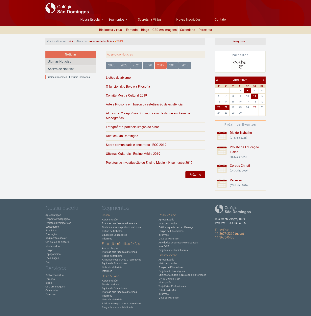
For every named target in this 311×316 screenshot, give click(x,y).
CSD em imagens (165, 30)
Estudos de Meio (167, 290)
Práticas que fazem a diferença (119, 223)
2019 (160, 65)
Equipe (49, 250)
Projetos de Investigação (172, 271)
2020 (148, 65)
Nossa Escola (90, 19)
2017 (185, 65)
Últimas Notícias (59, 61)
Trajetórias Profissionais (172, 286)
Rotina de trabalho (112, 231)
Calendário (187, 30)
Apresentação (53, 215)
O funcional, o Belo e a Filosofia (128, 86)
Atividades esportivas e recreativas (121, 259)
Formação (51, 234)
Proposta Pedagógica (57, 218)
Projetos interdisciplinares (173, 250)
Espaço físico (53, 254)
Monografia (164, 282)
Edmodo (132, 30)
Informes (107, 238)
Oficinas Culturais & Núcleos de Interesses (182, 274)
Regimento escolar (55, 238)
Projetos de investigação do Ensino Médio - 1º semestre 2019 (149, 163)
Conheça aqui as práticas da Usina (121, 227)
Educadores (52, 226)
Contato (220, 19)
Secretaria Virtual (150, 19)
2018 (173, 65)
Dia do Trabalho (241, 133)
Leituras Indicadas (79, 77)
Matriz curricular (111, 284)
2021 (136, 65)
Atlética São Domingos (122, 136)
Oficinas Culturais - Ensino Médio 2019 (133, 154)
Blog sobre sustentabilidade (117, 307)
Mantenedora (52, 246)
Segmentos (116, 19)
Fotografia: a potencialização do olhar (132, 127)
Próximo (195, 174)
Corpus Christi (240, 166)
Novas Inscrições (188, 19)
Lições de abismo (118, 77)
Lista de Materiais (112, 267)
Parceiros (205, 30)
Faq (47, 262)
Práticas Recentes (57, 77)
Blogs (145, 30)
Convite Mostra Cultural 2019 (126, 95)
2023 (111, 65)
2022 (124, 65)
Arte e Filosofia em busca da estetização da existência (144, 104)
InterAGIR (163, 246)
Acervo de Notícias (61, 69)
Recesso (236, 180)
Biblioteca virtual (111, 30)
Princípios (51, 230)
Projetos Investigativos (58, 222)
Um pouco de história (57, 241)
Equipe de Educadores (114, 234)
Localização (52, 258)
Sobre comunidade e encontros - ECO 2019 (136, 145)
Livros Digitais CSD (169, 278)
